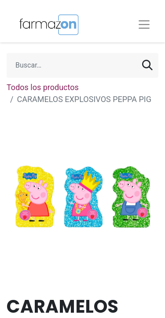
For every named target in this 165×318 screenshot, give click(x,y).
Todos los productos (43, 87)
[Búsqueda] (147, 65)
